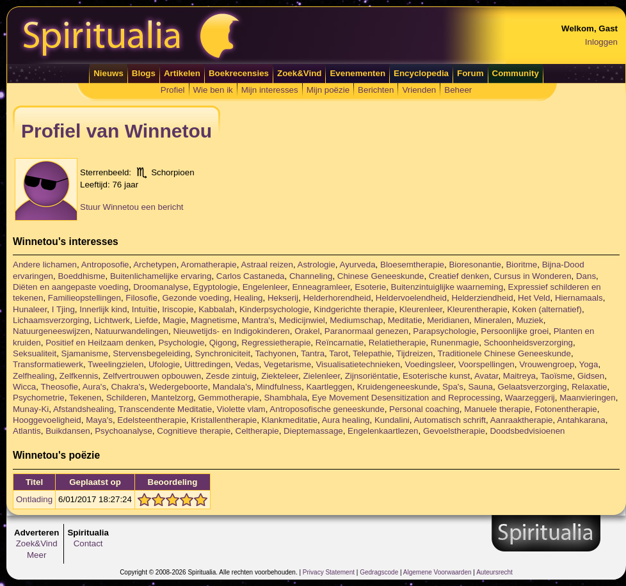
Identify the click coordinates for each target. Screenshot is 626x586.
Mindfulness (278, 387)
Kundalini (392, 420)
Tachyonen (275, 353)
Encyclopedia (421, 73)
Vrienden (419, 90)
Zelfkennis (79, 376)
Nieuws (108, 73)
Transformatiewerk (48, 364)
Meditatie (405, 320)
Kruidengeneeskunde (397, 387)
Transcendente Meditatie (165, 409)
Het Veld (534, 298)
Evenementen (357, 73)
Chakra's (127, 387)
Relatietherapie (397, 342)
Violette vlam (241, 409)
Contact (88, 543)
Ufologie (164, 364)
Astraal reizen (267, 264)
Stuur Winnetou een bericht (132, 207)
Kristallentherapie (224, 420)
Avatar (486, 376)
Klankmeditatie (289, 420)
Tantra (313, 353)
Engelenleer (265, 287)
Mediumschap (356, 320)
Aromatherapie (208, 264)
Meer (36, 555)
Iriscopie (178, 309)
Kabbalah (216, 309)
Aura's (94, 387)
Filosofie (141, 298)
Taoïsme (556, 376)
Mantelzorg (172, 397)
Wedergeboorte (178, 387)
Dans (586, 276)
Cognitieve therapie (193, 431)
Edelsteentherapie (151, 420)
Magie (174, 320)
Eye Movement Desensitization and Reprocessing (406, 397)
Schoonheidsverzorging (528, 342)
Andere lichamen (45, 264)
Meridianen (448, 320)
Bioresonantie (475, 264)
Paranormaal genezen (366, 331)
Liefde (145, 320)
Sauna (480, 387)
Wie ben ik (213, 90)
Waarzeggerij (530, 397)
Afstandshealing (83, 409)
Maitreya (519, 376)
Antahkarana (581, 420)
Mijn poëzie (328, 90)
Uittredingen (207, 364)
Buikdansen (67, 431)
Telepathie (372, 353)
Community (515, 73)
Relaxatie (589, 387)
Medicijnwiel (302, 320)
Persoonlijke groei (515, 331)
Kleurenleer (420, 309)
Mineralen (492, 320)
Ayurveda (358, 264)
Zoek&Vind (299, 73)
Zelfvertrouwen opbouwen (152, 376)
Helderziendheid (482, 298)
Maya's (99, 420)
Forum (470, 73)
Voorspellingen (486, 364)
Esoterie (370, 287)
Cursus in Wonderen (532, 276)
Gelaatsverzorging (531, 387)
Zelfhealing (33, 376)
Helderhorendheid (337, 298)
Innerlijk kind (103, 309)
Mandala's (232, 387)
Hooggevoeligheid (47, 420)
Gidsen (590, 376)
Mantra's (258, 320)
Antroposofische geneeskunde (326, 409)
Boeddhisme (81, 276)
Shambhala (285, 397)
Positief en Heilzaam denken (99, 342)
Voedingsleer (429, 364)
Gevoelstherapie (454, 431)
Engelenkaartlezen (383, 431)
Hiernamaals (579, 298)
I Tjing (63, 309)
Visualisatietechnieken (358, 364)
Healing (248, 298)
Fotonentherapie (566, 409)
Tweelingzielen (115, 364)
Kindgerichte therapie (354, 309)
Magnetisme (214, 320)
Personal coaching (424, 409)
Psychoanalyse (123, 431)
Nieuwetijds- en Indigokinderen (231, 331)
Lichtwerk (112, 320)
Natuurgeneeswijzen (51, 331)
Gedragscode (379, 572)
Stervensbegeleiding (151, 353)
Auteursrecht (494, 572)
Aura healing (346, 420)
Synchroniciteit (223, 353)
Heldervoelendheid (411, 298)
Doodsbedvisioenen (527, 431)
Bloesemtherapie (412, 264)
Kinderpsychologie (274, 309)
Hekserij (283, 298)
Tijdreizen (414, 353)
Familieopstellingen (84, 298)
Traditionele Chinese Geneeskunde (503, 353)
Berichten (376, 90)
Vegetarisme (287, 364)
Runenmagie (455, 342)
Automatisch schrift (449, 420)
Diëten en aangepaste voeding (71, 287)
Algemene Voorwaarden (437, 572)
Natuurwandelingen (131, 331)
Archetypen (154, 264)
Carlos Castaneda (250, 276)
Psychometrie (39, 397)
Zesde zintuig (231, 376)
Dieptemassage (313, 431)
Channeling (310, 276)
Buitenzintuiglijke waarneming (447, 287)
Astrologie (316, 264)
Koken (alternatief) (547, 309)
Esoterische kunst (436, 376)
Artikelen (182, 73)
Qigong (223, 342)
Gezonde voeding (195, 298)
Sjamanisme (84, 353)
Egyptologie (215, 287)
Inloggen (601, 42)
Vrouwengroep (546, 364)
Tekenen (85, 397)
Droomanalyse (160, 287)
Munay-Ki (31, 409)
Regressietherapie (275, 342)
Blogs (144, 73)
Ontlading (34, 499)
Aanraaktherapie (521, 420)
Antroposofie (105, 264)
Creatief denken (459, 276)
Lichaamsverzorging (51, 320)
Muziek (529, 320)
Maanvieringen (587, 397)
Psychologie (181, 342)
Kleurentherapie (477, 309)
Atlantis (27, 431)
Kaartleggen (329, 387)
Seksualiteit (34, 353)
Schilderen (126, 397)
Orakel (306, 331)
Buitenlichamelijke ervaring (161, 276)
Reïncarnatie (340, 342)
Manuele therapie (497, 409)
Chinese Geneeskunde (380, 276)
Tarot (338, 353)
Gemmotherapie (228, 397)
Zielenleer (321, 376)
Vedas (247, 364)
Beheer (458, 90)
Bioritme (521, 264)
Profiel (173, 90)
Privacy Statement (329, 572)
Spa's (452, 387)
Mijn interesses (269, 90)
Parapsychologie (444, 331)
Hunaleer (30, 309)
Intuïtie (144, 309)
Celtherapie (257, 431)
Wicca (24, 387)
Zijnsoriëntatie (371, 376)
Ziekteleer (279, 376)
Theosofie (59, 387)
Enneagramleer (320, 287)
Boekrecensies (239, 73)
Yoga (588, 364)
